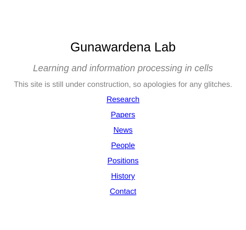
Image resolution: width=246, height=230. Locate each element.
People (123, 145)
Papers (123, 114)
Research (123, 99)
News (123, 130)
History (123, 176)
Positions (122, 160)
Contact (123, 191)
